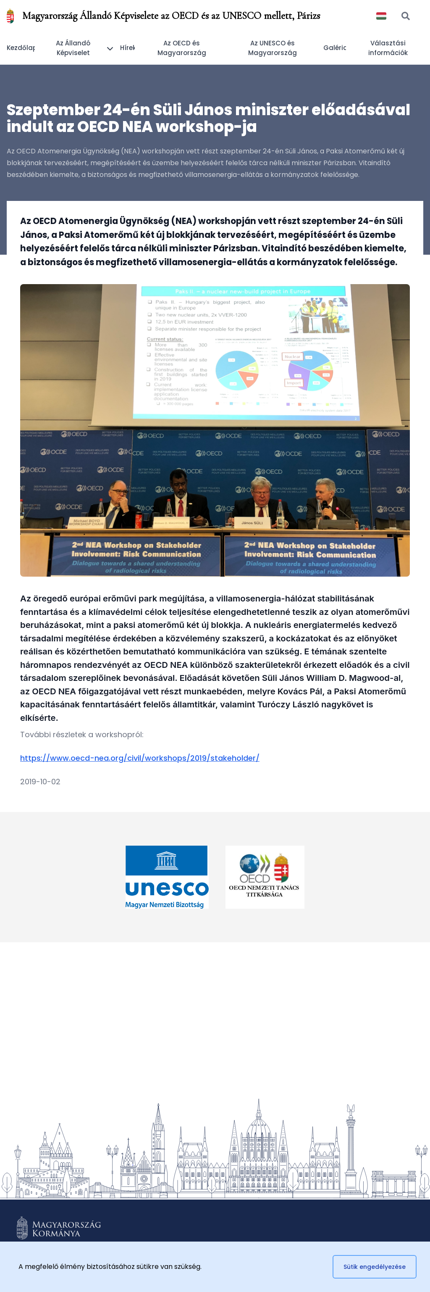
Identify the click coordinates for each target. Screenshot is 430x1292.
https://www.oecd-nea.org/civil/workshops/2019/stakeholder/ (140, 758)
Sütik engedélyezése (374, 1267)
